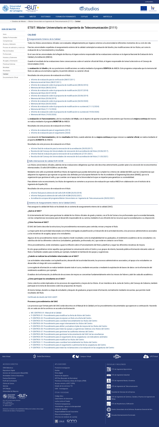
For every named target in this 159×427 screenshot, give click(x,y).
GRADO (21, 17)
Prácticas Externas (9, 64)
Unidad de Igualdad (61, 409)
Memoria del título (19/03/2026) (43, 115)
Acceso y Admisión (9, 44)
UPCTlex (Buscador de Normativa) (66, 378)
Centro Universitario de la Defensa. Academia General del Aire (132, 409)
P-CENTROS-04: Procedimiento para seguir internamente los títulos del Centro (61, 323)
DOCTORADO (45, 17)
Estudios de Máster (19, 21)
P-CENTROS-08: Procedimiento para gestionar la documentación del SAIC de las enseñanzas (67, 334)
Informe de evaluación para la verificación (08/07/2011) (53, 80)
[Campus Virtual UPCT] (81, 356)
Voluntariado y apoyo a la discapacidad (68, 406)
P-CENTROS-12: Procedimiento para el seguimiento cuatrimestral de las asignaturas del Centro (68, 345)
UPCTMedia (6, 389)
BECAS (95, 17)
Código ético (59, 396)
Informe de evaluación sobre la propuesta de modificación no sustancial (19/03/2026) (65, 112)
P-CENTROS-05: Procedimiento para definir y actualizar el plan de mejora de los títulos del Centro (69, 326)
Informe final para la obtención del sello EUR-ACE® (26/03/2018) (56, 193)
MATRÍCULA (107, 17)
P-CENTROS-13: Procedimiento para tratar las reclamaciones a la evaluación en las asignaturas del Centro (72, 348)
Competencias (7, 41)
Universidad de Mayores (10, 391)
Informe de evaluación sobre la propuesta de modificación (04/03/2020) (59, 101)
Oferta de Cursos (8, 383)
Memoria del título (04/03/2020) (43, 104)
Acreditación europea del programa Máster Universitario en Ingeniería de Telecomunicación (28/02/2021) (73, 198)
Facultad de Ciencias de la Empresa (123, 392)
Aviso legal (40, 409)
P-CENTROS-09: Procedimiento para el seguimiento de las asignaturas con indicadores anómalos (69, 337)
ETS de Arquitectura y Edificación (123, 404)
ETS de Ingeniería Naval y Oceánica (123, 381)
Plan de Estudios (8, 51)
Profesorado (7, 54)
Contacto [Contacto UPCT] (12, 409)
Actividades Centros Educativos (13, 376)
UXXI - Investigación (61, 389)
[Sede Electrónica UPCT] (41, 356)
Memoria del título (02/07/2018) (43, 93)
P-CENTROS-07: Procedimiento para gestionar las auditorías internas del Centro (62, 332)
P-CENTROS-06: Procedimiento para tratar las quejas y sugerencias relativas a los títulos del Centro (70, 329)
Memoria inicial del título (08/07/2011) (46, 82)
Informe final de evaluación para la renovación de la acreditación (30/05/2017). (62, 148)
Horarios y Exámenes (10, 57)
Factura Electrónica (9, 378)
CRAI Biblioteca (8, 368)
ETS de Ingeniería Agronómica (122, 369)
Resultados (6, 71)
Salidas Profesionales (10, 37)
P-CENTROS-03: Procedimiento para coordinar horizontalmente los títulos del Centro (64, 321)
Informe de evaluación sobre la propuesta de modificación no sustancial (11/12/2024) (65, 106)
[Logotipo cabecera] (90, 8)
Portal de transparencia (62, 404)
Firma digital (59, 373)
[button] (117, 15)
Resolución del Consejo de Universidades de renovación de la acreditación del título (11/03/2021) (69, 157)
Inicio (4, 34)
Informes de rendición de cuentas (66, 417)
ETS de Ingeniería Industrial (120, 375)
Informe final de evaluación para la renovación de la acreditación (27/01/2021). (62, 154)
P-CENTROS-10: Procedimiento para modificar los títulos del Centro (57, 340)
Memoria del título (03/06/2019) (43, 98)
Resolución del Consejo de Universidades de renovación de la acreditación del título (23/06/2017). (70, 151)
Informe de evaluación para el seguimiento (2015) (50, 130)
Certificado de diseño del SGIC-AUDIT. (42, 297)
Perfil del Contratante (10, 381)
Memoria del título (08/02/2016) (43, 88)
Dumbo (57, 370)
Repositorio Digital (9, 370)
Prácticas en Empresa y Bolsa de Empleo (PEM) (70, 381)
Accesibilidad (20, 409)
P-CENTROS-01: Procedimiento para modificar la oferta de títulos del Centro (61, 315)
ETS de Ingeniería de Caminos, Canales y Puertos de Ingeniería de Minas (133, 398)
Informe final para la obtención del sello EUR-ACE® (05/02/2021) (56, 196)
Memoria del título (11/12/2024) (43, 109)
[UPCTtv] (117, 356)
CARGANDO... (149, 2)
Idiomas (5, 386)
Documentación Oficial (10, 77)
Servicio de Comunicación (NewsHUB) (15, 373)
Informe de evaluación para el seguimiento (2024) (50, 133)
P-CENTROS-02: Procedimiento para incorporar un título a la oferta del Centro (61, 318)
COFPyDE (84, 17)
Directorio (6, 409)
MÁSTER (33, 17)
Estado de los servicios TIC (64, 386)
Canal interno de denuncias (64, 399)
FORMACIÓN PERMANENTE (66, 17)
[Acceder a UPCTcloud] (150, 356)
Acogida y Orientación (10, 61)
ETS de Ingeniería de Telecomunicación (125, 386)
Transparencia (20, 411)
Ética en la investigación (63, 414)
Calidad (5, 74)
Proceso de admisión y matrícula (14, 47)
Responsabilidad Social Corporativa (66, 412)
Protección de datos (9, 411)
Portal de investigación (62, 368)
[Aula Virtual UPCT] (5, 356)
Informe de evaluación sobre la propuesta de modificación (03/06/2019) (59, 96)
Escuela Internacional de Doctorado (123, 415)
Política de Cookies (30, 409)
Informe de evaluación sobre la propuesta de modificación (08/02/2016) (59, 85)
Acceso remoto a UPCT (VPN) (65, 383)
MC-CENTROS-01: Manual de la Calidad (46, 313)
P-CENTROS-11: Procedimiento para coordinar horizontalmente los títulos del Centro (64, 342)
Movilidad (6, 67)
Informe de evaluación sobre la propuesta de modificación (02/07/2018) (59, 90)
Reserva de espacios (61, 376)
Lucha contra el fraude (62, 401)
